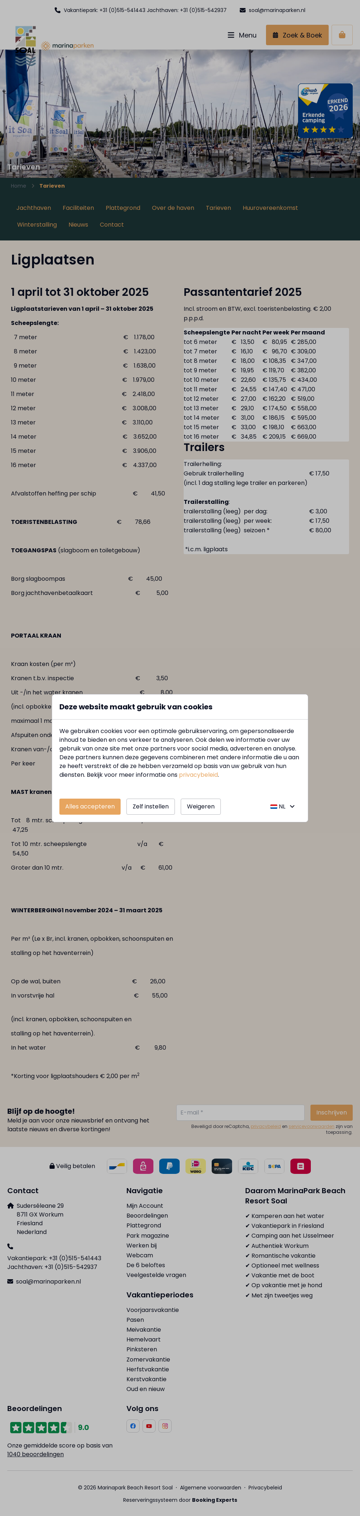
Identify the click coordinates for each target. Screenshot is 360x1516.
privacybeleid (198, 775)
